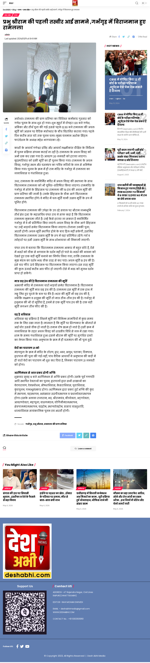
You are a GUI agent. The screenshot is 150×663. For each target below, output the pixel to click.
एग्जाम (111, 99)
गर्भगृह (28, 424)
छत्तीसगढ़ (8, 489)
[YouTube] (27, 647)
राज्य (16, 15)
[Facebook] (17, 647)
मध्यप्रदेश (44, 489)
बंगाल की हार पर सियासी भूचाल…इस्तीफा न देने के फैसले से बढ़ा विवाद (19, 498)
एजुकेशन (118, 99)
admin (8, 35)
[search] (137, 3)
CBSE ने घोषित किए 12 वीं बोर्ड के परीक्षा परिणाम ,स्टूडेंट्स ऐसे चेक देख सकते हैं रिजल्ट (125, 86)
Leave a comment (81, 450)
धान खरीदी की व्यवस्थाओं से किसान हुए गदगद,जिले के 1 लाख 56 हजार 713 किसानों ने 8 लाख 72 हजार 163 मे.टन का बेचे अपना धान (132, 192)
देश (124, 99)
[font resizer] (11, 3)
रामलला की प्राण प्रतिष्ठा (55, 424)
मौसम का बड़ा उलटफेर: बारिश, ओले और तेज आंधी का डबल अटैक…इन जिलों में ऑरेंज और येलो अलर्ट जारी (129, 499)
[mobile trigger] (5, 3)
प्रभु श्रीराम (38, 424)
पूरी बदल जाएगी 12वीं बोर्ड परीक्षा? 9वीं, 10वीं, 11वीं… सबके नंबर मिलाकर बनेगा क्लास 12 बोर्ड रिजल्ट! (131, 155)
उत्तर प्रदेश (8, 15)
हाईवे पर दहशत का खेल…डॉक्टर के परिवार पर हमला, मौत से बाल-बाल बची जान (56, 498)
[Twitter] (21, 647)
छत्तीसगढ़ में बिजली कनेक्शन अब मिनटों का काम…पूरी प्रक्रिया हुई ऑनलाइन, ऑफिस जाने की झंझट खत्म (92, 499)
